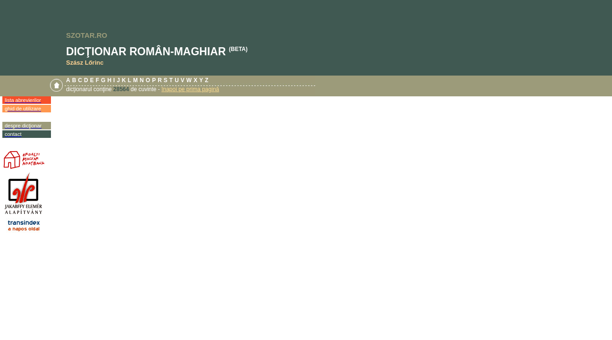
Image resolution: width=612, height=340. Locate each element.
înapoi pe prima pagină (190, 89)
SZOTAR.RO (86, 35)
